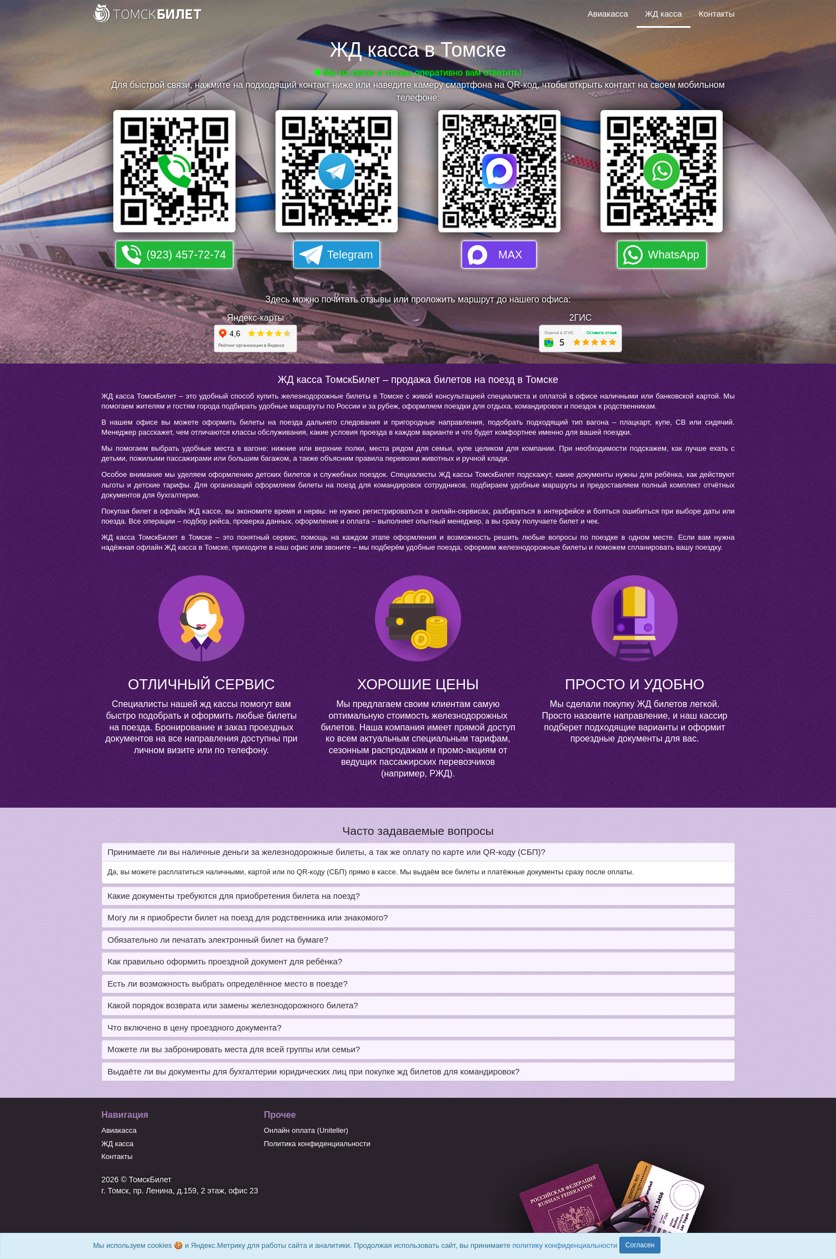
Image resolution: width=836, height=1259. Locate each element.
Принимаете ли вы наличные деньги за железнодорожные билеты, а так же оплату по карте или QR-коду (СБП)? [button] (326, 852)
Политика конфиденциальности (317, 1143)
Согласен (639, 1245)
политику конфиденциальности (565, 1245)
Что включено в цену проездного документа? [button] (195, 1027)
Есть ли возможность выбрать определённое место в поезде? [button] (228, 983)
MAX (510, 254)
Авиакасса (608, 13)
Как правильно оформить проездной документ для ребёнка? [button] (225, 961)
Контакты (717, 13)
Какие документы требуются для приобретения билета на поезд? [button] (234, 895)
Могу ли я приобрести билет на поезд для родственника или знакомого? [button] (248, 917)
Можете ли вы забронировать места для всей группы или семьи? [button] (234, 1049)
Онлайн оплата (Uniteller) (306, 1130)
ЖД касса (663, 13)
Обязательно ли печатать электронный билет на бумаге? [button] (218, 939)
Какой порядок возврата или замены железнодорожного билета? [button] (233, 1005)
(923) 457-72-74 (186, 254)
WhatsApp (673, 254)
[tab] (418, 852)
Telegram (350, 254)
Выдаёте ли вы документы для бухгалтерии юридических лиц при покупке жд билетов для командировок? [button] (314, 1071)
